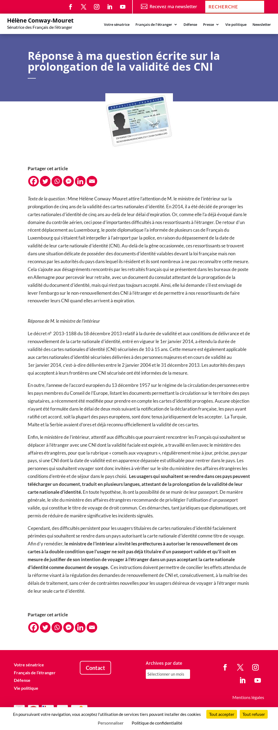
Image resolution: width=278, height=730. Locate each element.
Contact (95, 667)
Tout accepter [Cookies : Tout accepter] (221, 714)
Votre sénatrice (116, 25)
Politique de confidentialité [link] (157, 722)
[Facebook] (33, 181)
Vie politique (236, 25)
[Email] (92, 181)
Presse (208, 25)
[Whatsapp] (57, 181)
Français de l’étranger (153, 25)
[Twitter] (45, 181)
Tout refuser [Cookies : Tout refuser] (253, 714)
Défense (190, 25)
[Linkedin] (80, 181)
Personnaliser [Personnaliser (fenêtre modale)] (111, 722)
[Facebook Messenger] (68, 181)
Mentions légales (248, 697)
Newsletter (261, 25)
